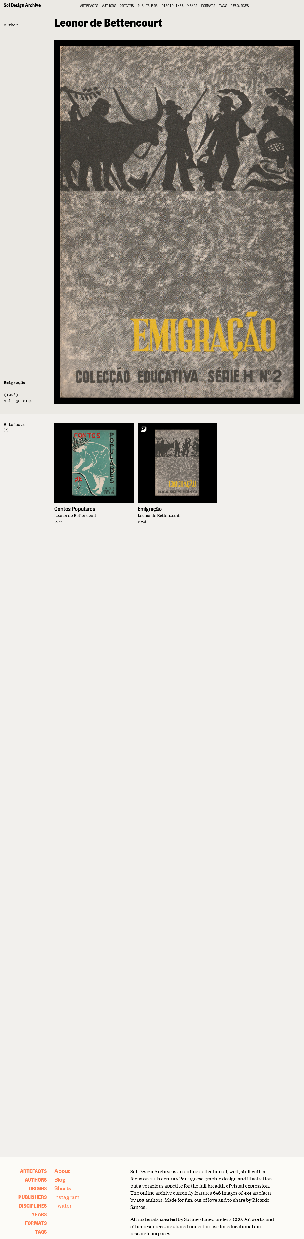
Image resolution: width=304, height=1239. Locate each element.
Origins (127, 6)
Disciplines (172, 6)
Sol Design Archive (22, 5)
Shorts (62, 1188)
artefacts (89, 6)
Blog (59, 1179)
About (62, 1170)
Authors (109, 6)
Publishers (148, 6)
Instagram (67, 1197)
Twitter (63, 1205)
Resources (240, 6)
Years (192, 6)
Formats (208, 6)
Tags (223, 6)
